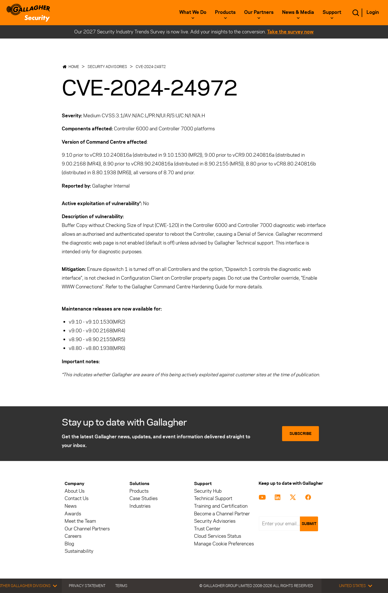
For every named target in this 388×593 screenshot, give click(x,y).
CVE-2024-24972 (151, 66)
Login (372, 12)
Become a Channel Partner (222, 514)
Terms (121, 585)
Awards (73, 514)
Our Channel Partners (87, 529)
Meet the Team (80, 521)
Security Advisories (107, 66)
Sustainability (79, 551)
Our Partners (259, 12)
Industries (139, 506)
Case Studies (143, 498)
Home (74, 66)
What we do (192, 12)
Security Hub (208, 491)
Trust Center (207, 529)
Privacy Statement (87, 585)
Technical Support (213, 498)
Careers (73, 536)
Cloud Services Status (217, 536)
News (70, 506)
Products (225, 12)
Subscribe (300, 433)
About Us (74, 491)
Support (332, 12)
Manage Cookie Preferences (224, 544)
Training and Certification (221, 506)
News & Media (298, 12)
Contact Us (76, 498)
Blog (69, 544)
